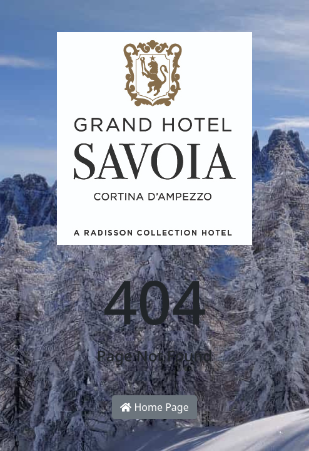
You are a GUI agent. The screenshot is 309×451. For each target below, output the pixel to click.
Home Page (154, 407)
